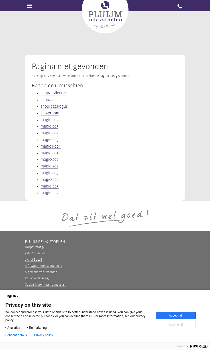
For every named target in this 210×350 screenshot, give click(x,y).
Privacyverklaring (37, 278)
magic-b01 (50, 179)
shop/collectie (53, 93)
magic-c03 (49, 126)
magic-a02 (49, 159)
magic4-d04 (51, 146)
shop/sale (49, 100)
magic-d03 (50, 140)
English (12, 296)
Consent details (16, 335)
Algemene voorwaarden (41, 272)
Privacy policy (43, 335)
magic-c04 (49, 133)
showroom (50, 113)
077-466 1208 (33, 259)
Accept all (176, 315)
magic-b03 (50, 186)
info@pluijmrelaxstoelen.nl (43, 266)
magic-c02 (49, 120)
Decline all (176, 324)
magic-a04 (49, 166)
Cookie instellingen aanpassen (45, 284)
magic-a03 (49, 173)
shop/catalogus (54, 106)
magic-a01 (49, 153)
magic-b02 (50, 193)
